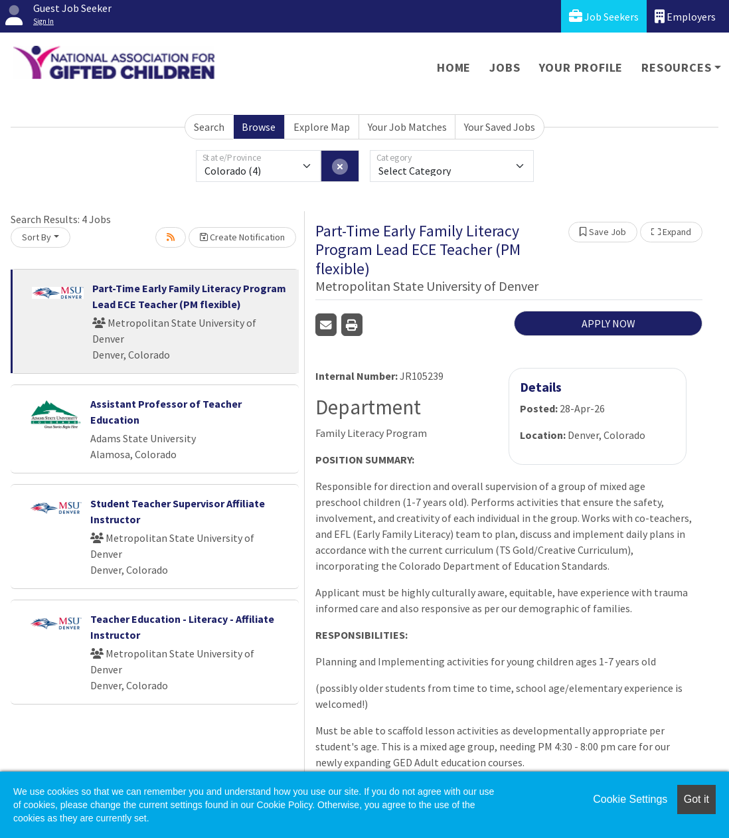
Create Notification (242, 237)
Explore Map (321, 126)
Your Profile (581, 67)
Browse (259, 126)
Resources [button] (676, 67)
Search (209, 126)
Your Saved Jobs (499, 126)
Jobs (504, 67)
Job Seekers (604, 16)
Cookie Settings (630, 799)
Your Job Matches (407, 126)
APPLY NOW (608, 323)
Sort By (36, 237)
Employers (685, 16)
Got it (696, 799)
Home (454, 67)
